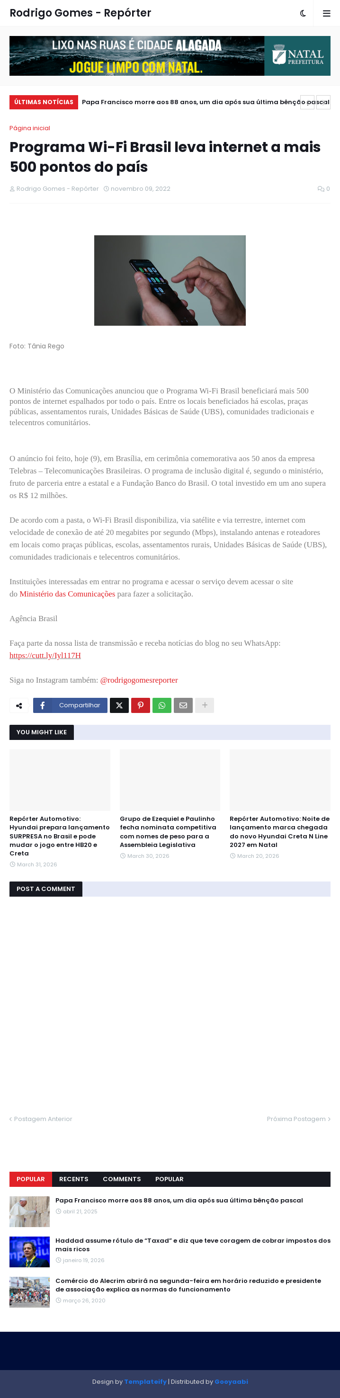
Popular (31, 1179)
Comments (122, 1179)
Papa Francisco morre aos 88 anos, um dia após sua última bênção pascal (206, 102)
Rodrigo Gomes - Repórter (80, 13)
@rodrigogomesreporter (139, 680)
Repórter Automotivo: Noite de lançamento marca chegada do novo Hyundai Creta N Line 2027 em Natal (280, 832)
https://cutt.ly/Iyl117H (45, 655)
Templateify (145, 1381)
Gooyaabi (231, 1381)
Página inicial (29, 128)
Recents (74, 1179)
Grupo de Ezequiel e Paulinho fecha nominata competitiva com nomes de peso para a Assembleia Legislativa (168, 832)
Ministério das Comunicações (67, 593)
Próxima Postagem (296, 1118)
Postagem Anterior (43, 1118)
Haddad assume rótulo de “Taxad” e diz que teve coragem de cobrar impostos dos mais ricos (193, 1245)
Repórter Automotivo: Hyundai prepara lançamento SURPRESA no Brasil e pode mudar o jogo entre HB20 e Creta (59, 836)
